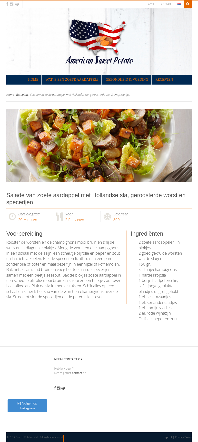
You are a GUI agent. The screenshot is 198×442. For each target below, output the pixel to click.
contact (77, 373)
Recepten (164, 79)
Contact (166, 4)
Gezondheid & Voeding (127, 79)
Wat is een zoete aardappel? (72, 79)
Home (33, 79)
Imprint (167, 437)
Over (151, 4)
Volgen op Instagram (27, 405)
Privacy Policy (183, 437)
